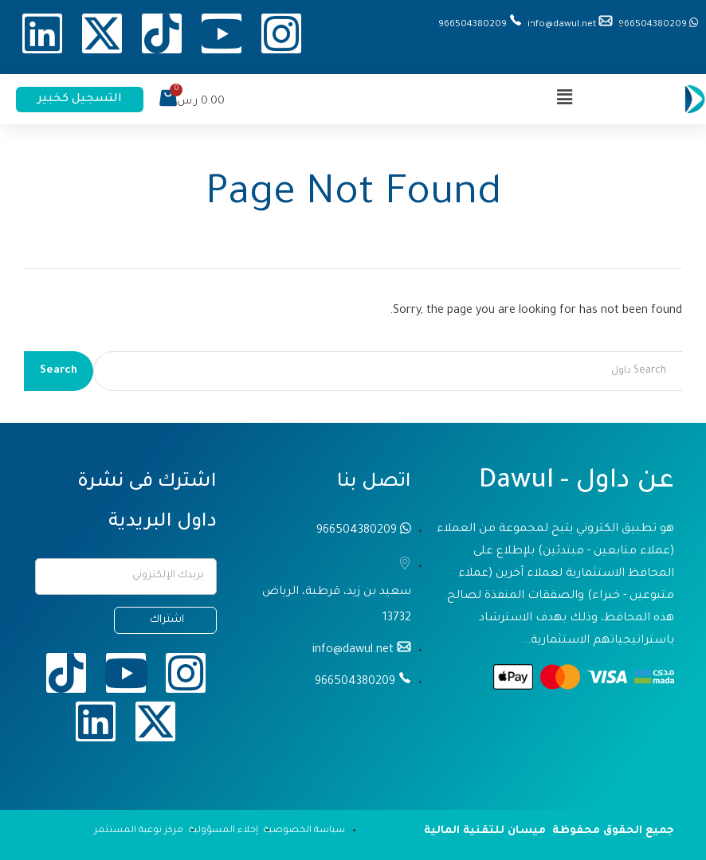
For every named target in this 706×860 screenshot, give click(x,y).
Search (58, 371)
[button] (565, 98)
